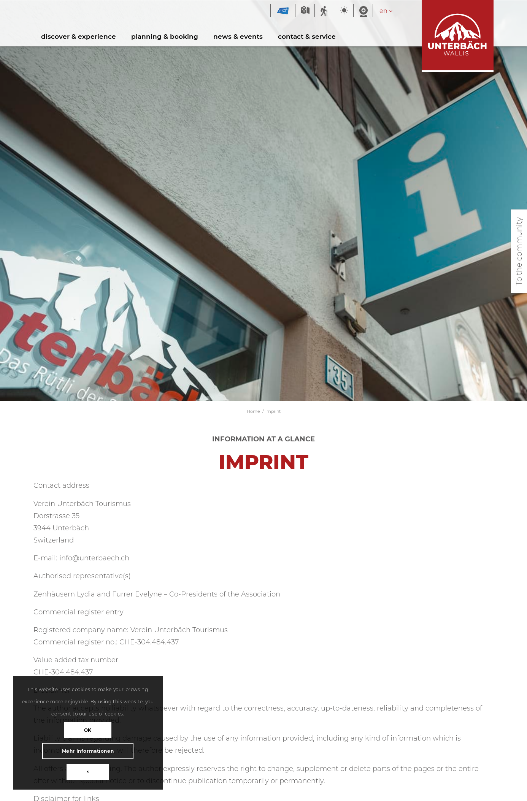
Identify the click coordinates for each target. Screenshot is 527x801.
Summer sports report (324, 11)
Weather (343, 11)
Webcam (363, 11)
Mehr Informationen (77, 751)
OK (77, 730)
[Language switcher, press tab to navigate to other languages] (390, 11)
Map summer (304, 11)
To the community (519, 251)
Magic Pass (283, 11)
